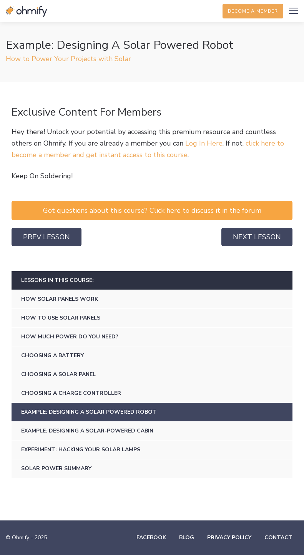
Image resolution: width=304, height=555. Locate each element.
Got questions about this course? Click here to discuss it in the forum (152, 210)
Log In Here (204, 143)
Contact (278, 537)
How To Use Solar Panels (60, 317)
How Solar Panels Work (59, 299)
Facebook (151, 537)
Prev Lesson (46, 237)
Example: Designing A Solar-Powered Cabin (87, 430)
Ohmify (27, 11)
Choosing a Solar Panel (58, 374)
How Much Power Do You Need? (69, 336)
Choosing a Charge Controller (71, 393)
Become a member (253, 11)
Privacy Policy (229, 537)
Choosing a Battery (52, 355)
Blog (186, 537)
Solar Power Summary (56, 468)
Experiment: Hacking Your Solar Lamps (80, 449)
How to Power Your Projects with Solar (68, 58)
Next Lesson (257, 237)
